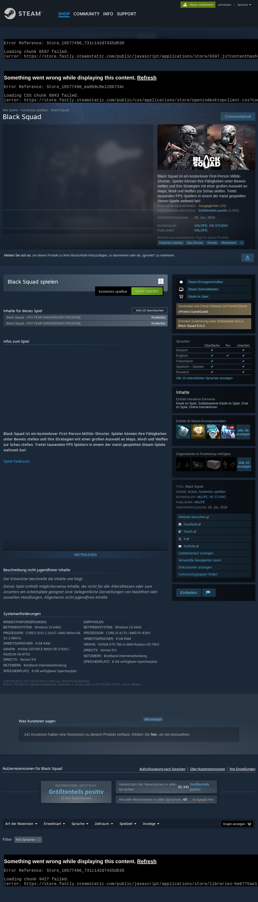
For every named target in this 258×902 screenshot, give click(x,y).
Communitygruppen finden (198, 580)
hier (154, 741)
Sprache (242, 5)
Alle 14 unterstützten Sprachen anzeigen (204, 384)
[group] (129, 849)
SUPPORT (126, 13)
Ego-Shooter (195, 248)
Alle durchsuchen (149, 316)
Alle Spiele (10, 116)
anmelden (224, 5)
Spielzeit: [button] (138, 846)
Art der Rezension (19, 830)
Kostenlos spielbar (34, 116)
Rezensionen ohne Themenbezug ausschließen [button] (89, 846)
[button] (213, 329)
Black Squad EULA (191, 332)
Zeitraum (102, 830)
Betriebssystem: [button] (229, 846)
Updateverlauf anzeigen (195, 559)
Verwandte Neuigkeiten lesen (199, 566)
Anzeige (149, 830)
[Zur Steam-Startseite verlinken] (27, 18)
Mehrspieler (228, 248)
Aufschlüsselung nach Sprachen (162, 775)
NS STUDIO (218, 232)
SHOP (64, 13)
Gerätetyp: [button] (46, 853)
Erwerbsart (52, 830)
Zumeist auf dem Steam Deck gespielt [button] (181, 846)
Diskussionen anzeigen (195, 573)
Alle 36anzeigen (243, 438)
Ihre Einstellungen (242, 775)
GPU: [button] (25, 853)
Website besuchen (194, 523)
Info (108, 13)
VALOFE (200, 232)
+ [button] (241, 248)
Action (192, 498)
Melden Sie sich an (17, 261)
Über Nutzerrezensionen (207, 775)
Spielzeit (126, 830)
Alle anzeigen (153, 725)
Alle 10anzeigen (244, 471)
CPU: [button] (7, 853)
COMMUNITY (86, 13)
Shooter (212, 248)
